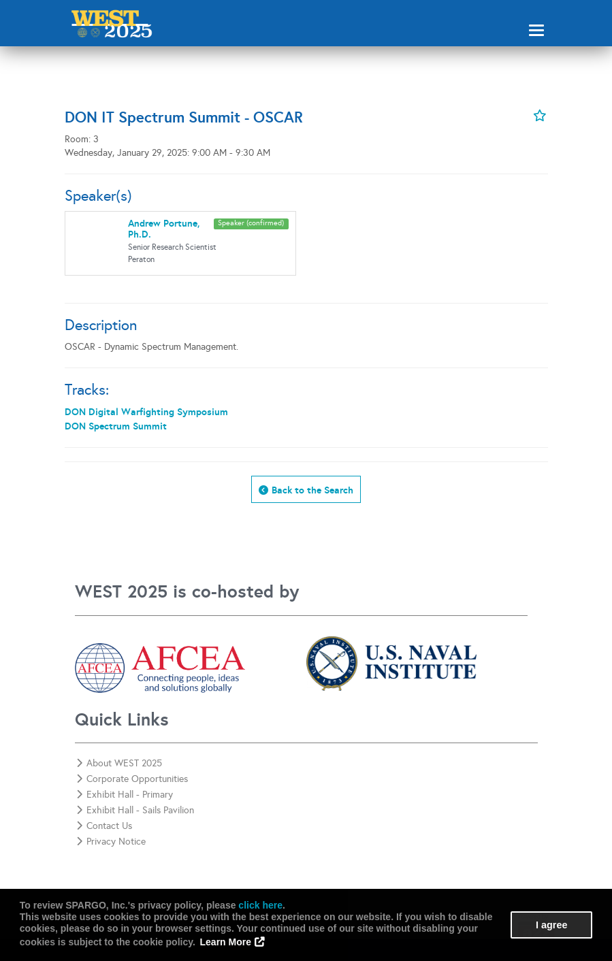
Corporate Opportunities (132, 779)
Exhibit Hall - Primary (124, 794)
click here (260, 905)
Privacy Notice (111, 841)
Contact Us (104, 826)
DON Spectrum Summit (116, 426)
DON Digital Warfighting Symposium (146, 412)
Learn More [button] (225, 941)
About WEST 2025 (119, 763)
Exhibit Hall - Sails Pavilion (135, 810)
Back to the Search (312, 490)
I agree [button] (551, 924)
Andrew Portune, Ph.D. (163, 228)
